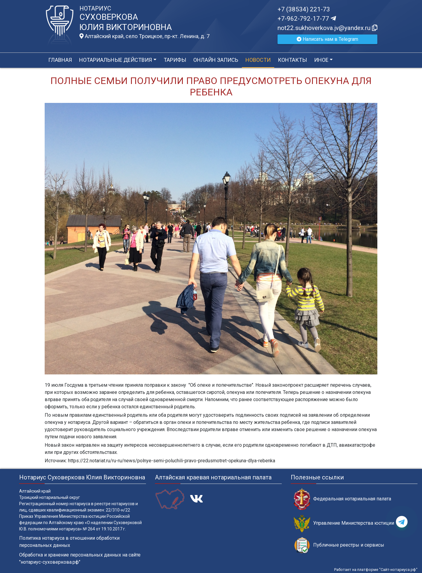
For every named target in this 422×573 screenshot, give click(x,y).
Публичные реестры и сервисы (339, 545)
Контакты (292, 60)
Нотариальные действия (115, 60)
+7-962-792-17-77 (307, 18)
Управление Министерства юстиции (344, 523)
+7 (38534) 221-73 (304, 9)
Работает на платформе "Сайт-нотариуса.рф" (376, 569)
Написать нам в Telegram (327, 39)
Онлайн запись (215, 60)
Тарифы (175, 60)
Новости (258, 60)
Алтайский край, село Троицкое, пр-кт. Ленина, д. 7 (144, 36)
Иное (321, 60)
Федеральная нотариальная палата (342, 499)
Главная (60, 60)
